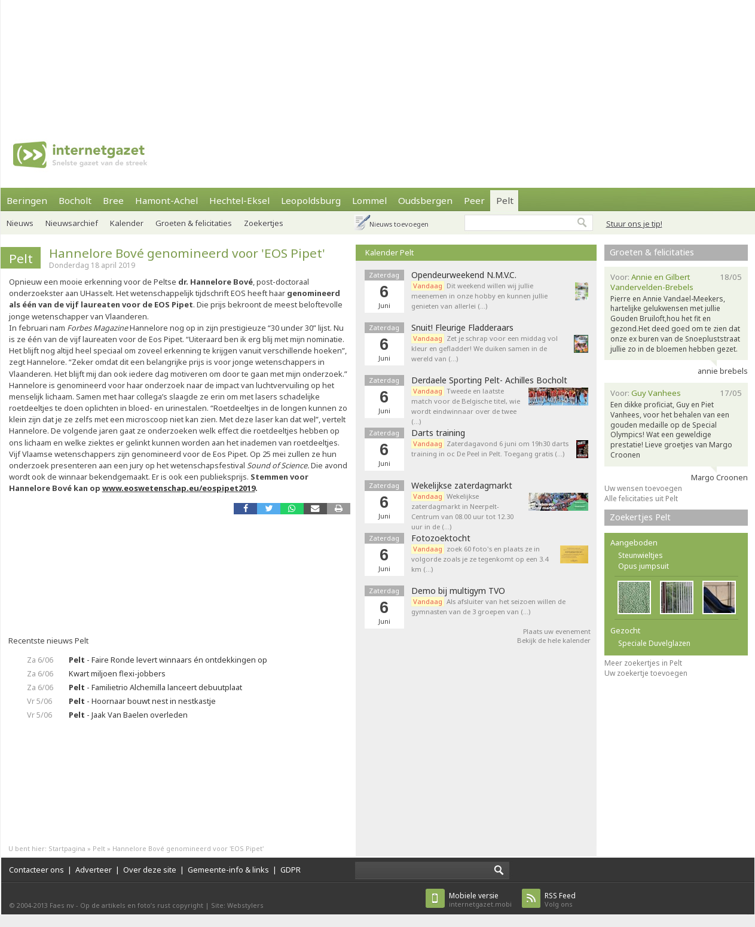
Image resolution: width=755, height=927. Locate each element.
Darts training (438, 433)
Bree (113, 200)
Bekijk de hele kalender (554, 640)
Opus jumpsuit (643, 566)
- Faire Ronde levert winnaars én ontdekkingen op (168, 659)
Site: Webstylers (237, 905)
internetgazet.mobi (480, 899)
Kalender (126, 223)
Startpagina (66, 848)
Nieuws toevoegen (399, 223)
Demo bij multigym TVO (458, 591)
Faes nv (62, 905)
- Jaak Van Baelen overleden (128, 714)
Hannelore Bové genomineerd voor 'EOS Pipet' (187, 253)
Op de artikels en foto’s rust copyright (141, 905)
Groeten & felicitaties (193, 223)
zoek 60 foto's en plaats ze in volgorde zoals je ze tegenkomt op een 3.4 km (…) (479, 559)
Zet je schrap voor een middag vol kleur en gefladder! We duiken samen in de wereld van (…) (484, 348)
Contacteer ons (36, 869)
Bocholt (75, 200)
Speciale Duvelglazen (654, 643)
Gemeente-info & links (228, 869)
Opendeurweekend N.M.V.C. (463, 275)
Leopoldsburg (311, 200)
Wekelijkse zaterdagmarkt (461, 485)
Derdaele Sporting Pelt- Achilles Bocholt (489, 380)
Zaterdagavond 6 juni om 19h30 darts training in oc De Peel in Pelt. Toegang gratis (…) (489, 448)
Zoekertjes (263, 223)
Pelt (504, 200)
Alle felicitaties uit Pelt (641, 498)
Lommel (369, 200)
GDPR (290, 869)
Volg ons (560, 899)
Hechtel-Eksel (239, 200)
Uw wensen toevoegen (643, 488)
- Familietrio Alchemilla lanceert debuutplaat (155, 687)
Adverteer (93, 869)
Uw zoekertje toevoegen (645, 673)
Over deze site (149, 869)
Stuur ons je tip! (634, 223)
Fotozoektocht (440, 538)
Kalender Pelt (389, 252)
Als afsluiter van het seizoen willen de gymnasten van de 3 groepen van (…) (488, 606)
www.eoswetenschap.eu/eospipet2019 (178, 488)
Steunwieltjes (640, 555)
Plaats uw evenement (557, 631)
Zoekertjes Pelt (640, 517)
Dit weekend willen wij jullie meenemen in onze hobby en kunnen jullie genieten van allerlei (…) (479, 295)
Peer (474, 200)
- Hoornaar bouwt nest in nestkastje (142, 701)
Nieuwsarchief (71, 223)
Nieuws (20, 223)
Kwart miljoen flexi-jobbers (117, 673)
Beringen (27, 200)
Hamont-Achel (166, 200)
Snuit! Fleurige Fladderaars (462, 327)
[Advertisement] (156, 60)
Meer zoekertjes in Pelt (643, 663)
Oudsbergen (425, 200)
